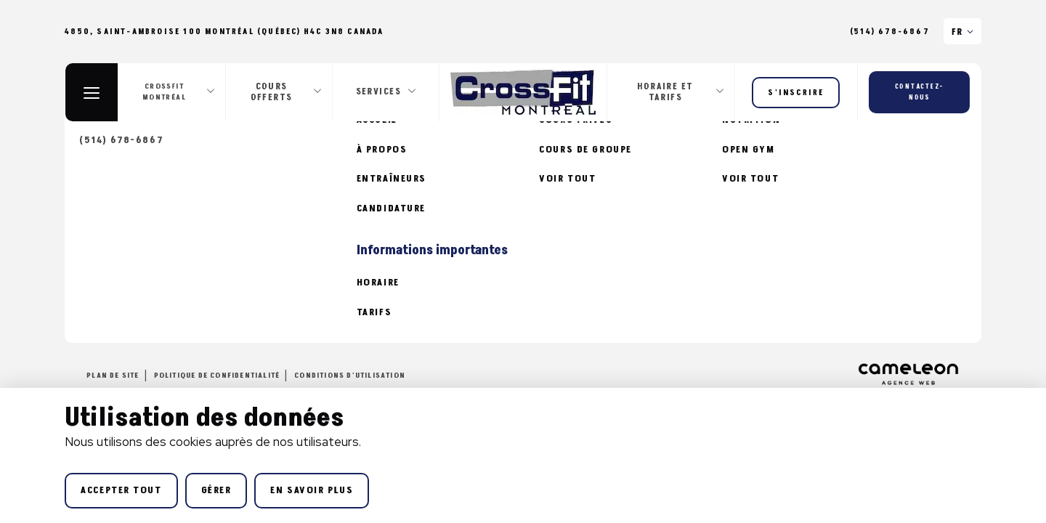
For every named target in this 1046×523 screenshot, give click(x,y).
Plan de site (112, 375)
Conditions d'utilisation (349, 375)
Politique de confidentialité (217, 375)
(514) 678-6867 (889, 31)
